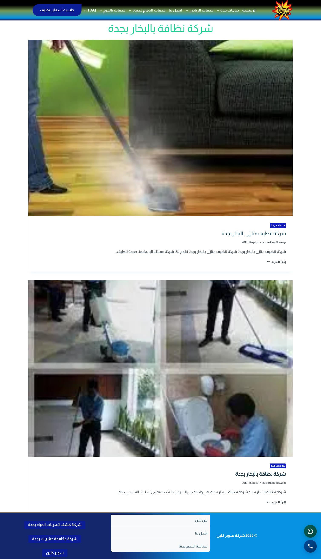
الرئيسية (249, 10)
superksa (268, 242)
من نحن (201, 520)
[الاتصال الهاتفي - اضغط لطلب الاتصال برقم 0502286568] (310, 546)
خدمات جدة (278, 225)
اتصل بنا (175, 10)
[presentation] (160, 128)
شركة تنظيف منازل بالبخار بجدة (254, 233)
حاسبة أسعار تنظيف (57, 10)
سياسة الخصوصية (193, 546)
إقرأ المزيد (276, 262)
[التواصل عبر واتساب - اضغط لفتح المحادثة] (310, 531)
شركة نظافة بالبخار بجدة (260, 474)
